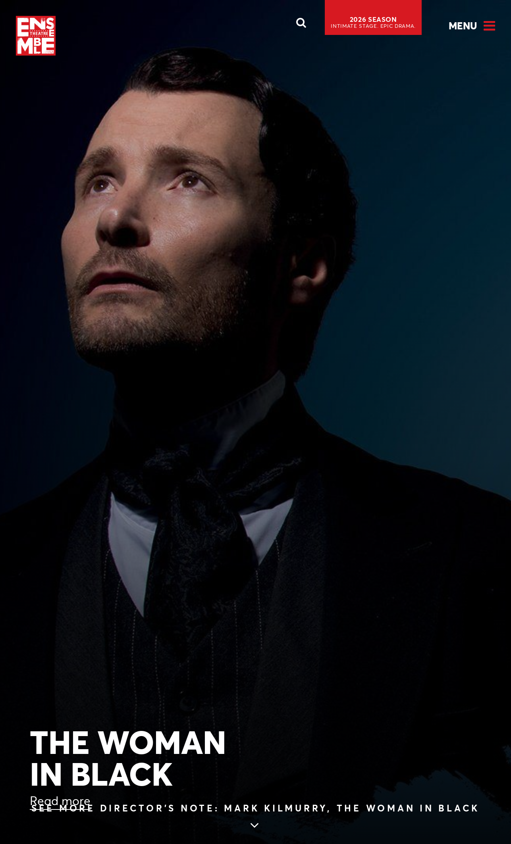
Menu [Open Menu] (463, 25)
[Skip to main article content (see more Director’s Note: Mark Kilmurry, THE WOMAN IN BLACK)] (255, 817)
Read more (60, 801)
